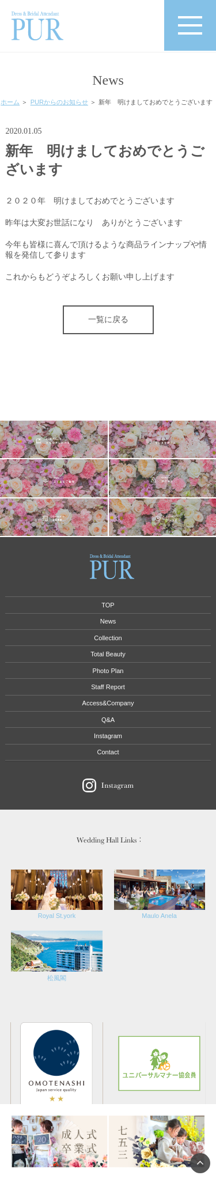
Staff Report (108, 686)
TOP (107, 605)
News (108, 621)
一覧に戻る (108, 319)
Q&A (108, 719)
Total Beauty (108, 654)
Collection (108, 637)
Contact (108, 752)
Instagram (108, 735)
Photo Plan (108, 670)
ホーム (10, 102)
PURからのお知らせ (59, 102)
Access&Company (108, 703)
